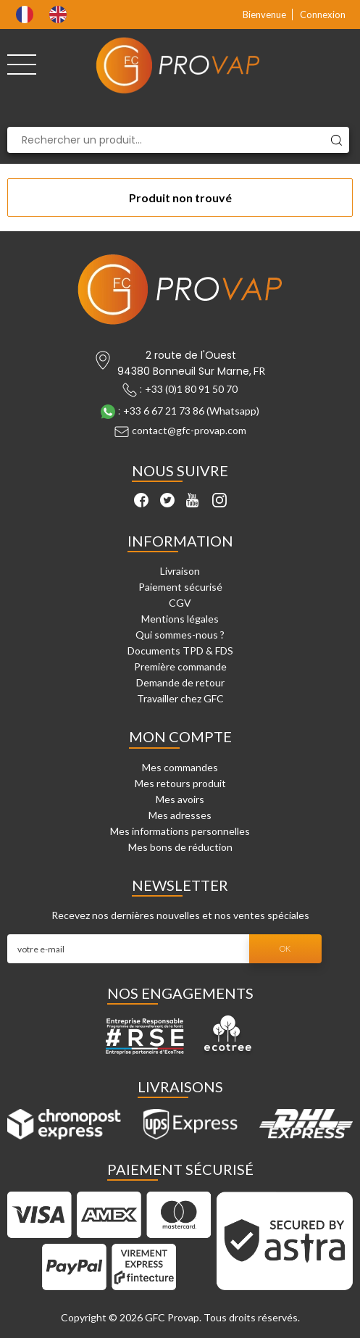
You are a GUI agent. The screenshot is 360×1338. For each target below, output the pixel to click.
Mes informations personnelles (180, 831)
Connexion (323, 14)
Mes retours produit (180, 783)
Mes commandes (180, 767)
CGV (180, 603)
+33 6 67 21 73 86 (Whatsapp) (191, 410)
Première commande (180, 666)
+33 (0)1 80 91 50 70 (191, 389)
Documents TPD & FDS (180, 650)
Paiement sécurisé (180, 587)
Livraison (180, 571)
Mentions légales (180, 618)
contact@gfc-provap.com (189, 430)
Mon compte (180, 736)
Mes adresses (180, 815)
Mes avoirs (180, 799)
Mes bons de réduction (180, 847)
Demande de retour (180, 682)
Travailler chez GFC (180, 698)
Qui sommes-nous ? (180, 634)
